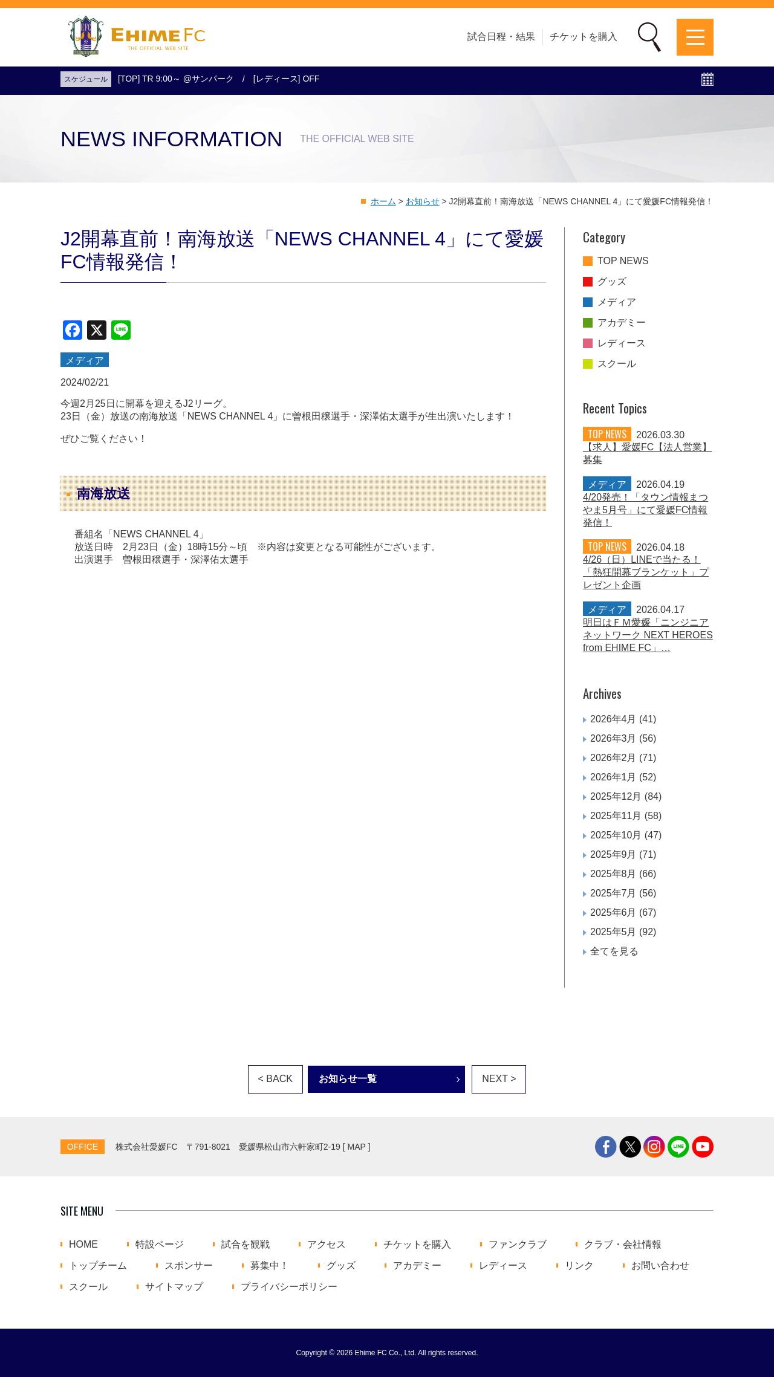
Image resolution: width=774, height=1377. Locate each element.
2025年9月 (613, 854)
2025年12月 (616, 796)
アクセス (326, 1244)
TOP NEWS (623, 261)
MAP (357, 1147)
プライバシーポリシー (289, 1287)
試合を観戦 (245, 1244)
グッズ (611, 282)
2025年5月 (613, 932)
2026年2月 (613, 758)
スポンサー (188, 1266)
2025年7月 (613, 893)
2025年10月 (616, 835)
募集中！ (269, 1266)
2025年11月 (616, 816)
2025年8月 (613, 874)
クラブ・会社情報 (623, 1244)
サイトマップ (174, 1287)
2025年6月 (613, 912)
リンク (579, 1266)
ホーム (383, 201)
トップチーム (98, 1266)
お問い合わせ (660, 1266)
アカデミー (621, 323)
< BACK (275, 1079)
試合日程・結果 (501, 36)
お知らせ (423, 201)
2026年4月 (613, 719)
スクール (616, 364)
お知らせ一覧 (348, 1079)
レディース (621, 343)
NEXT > (499, 1079)
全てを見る (614, 951)
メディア (616, 302)
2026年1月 (613, 777)
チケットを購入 (583, 36)
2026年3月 (613, 738)
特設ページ (159, 1244)
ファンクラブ (518, 1244)
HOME (83, 1244)
